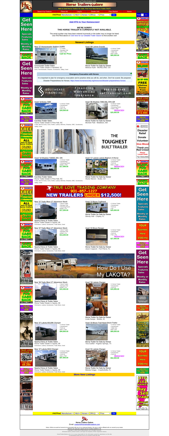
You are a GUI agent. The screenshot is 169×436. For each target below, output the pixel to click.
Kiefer (53, 124)
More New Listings (84, 374)
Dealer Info (95, 11)
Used (66, 69)
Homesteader (42, 69)
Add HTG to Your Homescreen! (84, 22)
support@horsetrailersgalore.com (87, 424)
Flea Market (113, 11)
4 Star (36, 124)
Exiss (45, 124)
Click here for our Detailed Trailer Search (86, 36)
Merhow (62, 124)
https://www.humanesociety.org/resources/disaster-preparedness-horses (98, 81)
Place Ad (64, 11)
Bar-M (41, 124)
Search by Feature (44, 11)
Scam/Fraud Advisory (84, 18)
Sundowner (56, 69)
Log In (79, 11)
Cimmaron (37, 224)
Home (129, 11)
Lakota (58, 124)
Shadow (49, 69)
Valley (62, 69)
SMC (73, 124)
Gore (36, 69)
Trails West (57, 224)
